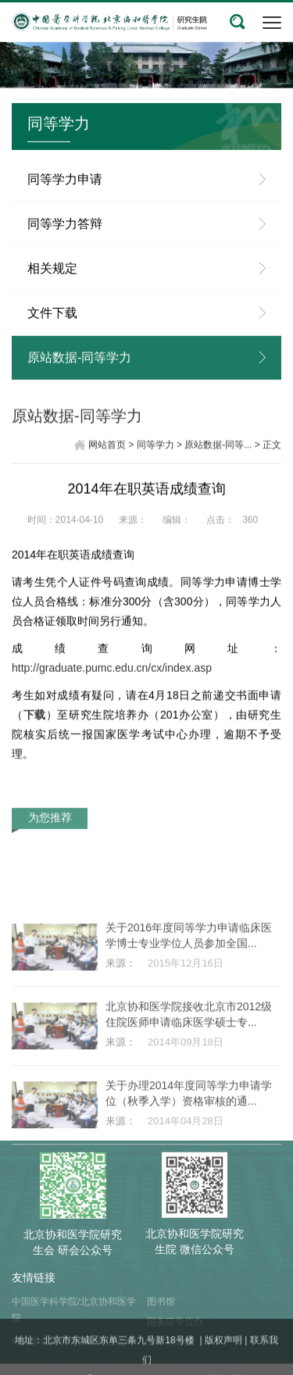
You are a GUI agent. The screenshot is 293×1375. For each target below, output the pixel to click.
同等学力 (155, 447)
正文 (272, 447)
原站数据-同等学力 (79, 370)
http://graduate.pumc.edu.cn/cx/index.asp (112, 678)
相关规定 (52, 281)
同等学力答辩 (64, 237)
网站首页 (107, 447)
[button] (237, 21)
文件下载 (52, 326)
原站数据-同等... (218, 447)
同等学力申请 (64, 192)
